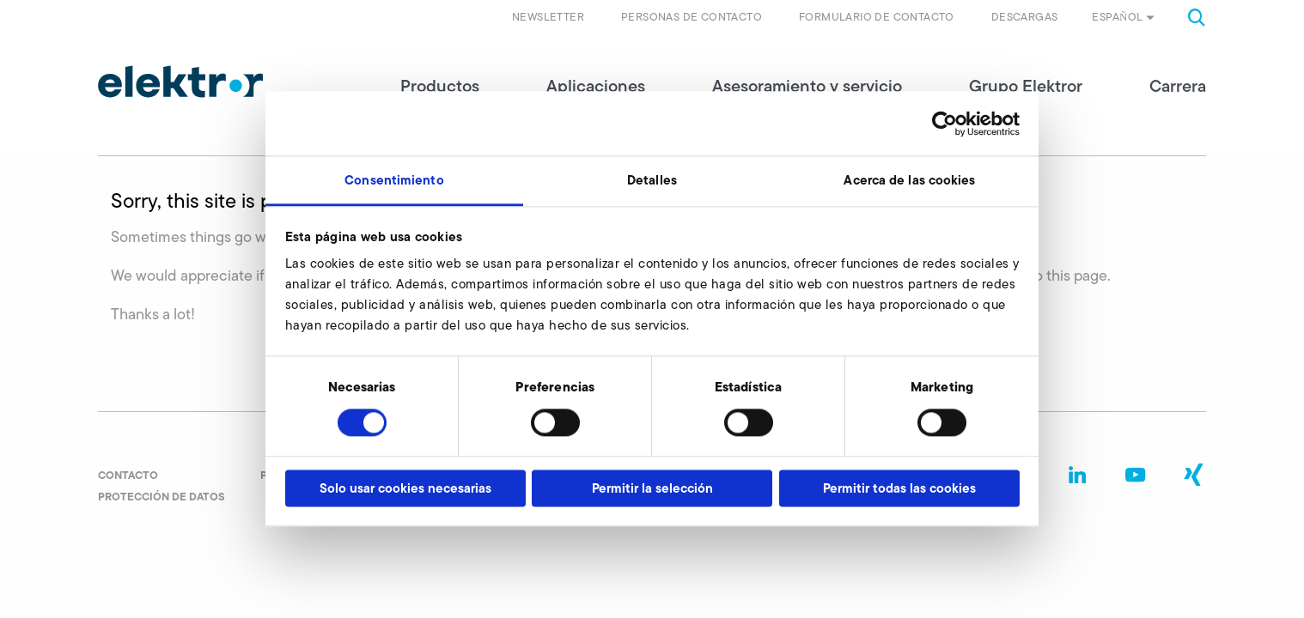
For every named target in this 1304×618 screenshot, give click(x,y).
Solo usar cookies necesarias (405, 488)
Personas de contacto (691, 17)
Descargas (1024, 17)
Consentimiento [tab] (393, 180)
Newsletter (548, 17)
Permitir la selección (652, 488)
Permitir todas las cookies (899, 488)
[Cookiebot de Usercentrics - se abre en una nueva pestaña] (944, 123)
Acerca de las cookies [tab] (909, 180)
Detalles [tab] (652, 180)
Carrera (1177, 86)
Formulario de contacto (876, 17)
